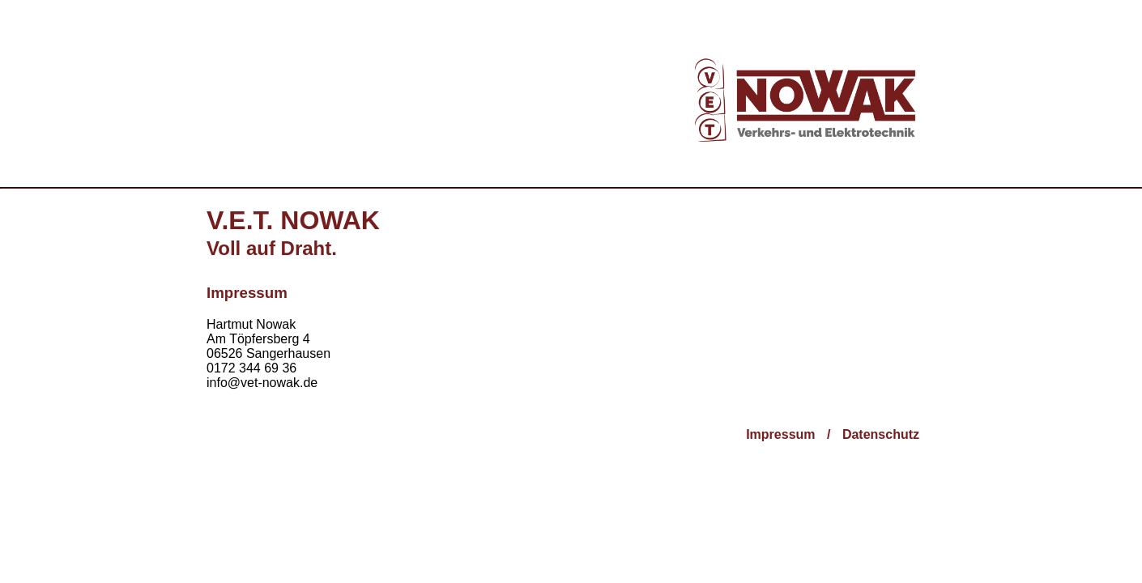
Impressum (780, 434)
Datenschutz (880, 434)
